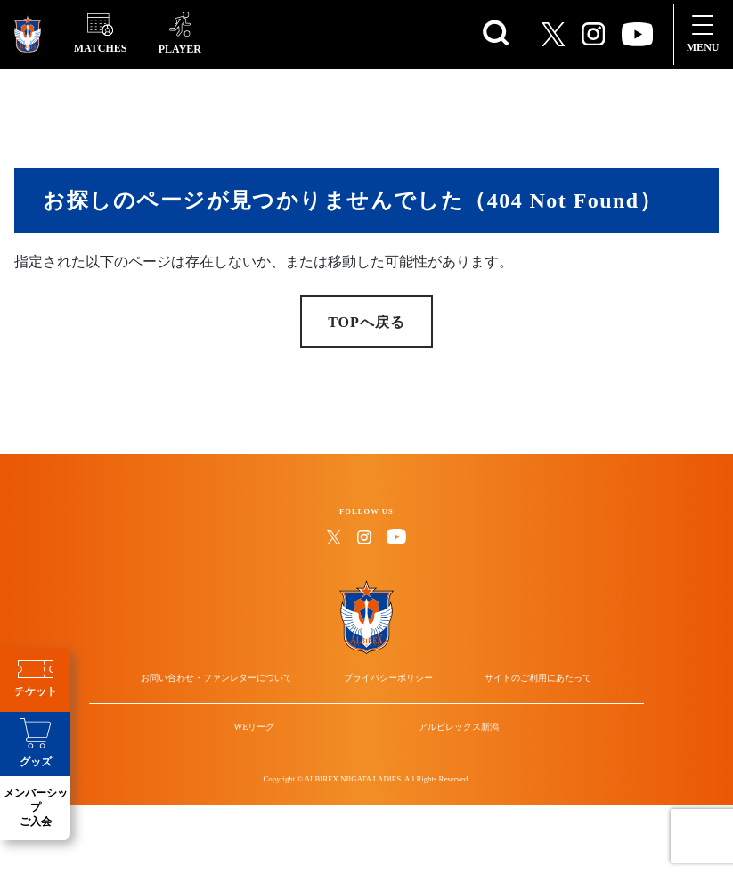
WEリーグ (276, 797)
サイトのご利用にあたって (505, 714)
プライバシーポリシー (388, 714)
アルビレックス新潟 (437, 797)
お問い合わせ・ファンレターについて (249, 714)
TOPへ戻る (366, 339)
